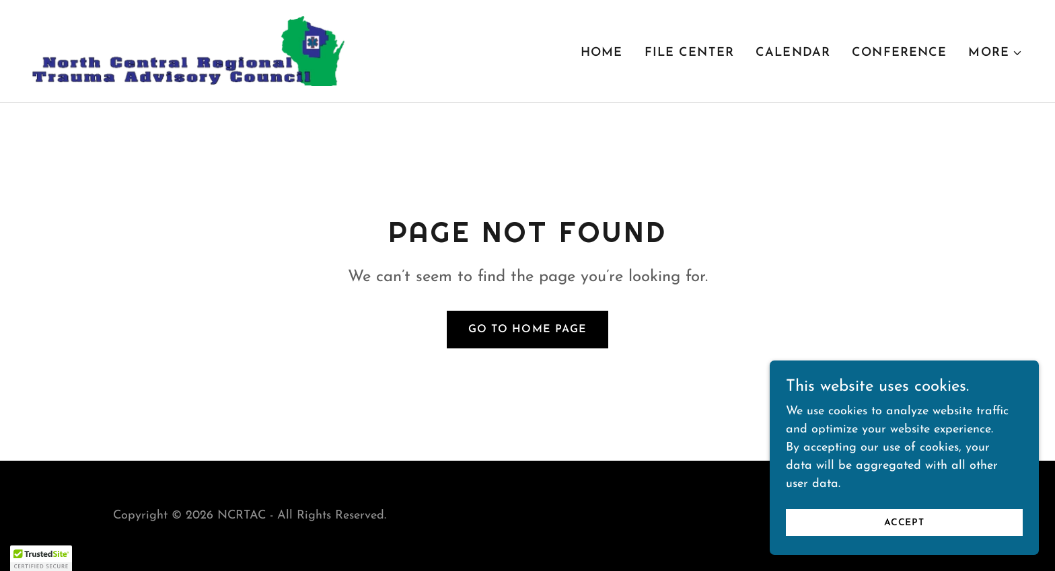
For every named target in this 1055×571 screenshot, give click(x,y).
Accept (904, 532)
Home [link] (602, 52)
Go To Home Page (527, 329)
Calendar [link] (793, 52)
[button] (995, 53)
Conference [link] (899, 52)
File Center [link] (689, 52)
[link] (188, 50)
